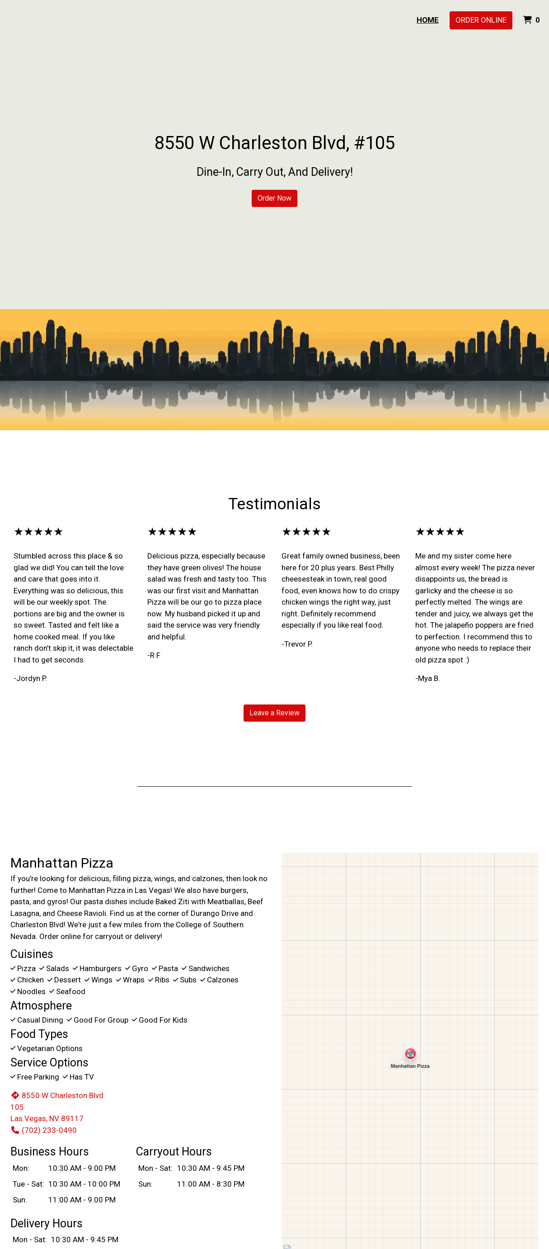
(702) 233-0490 (43, 1130)
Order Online (481, 19)
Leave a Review (274, 713)
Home (428, 19)
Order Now (274, 198)
